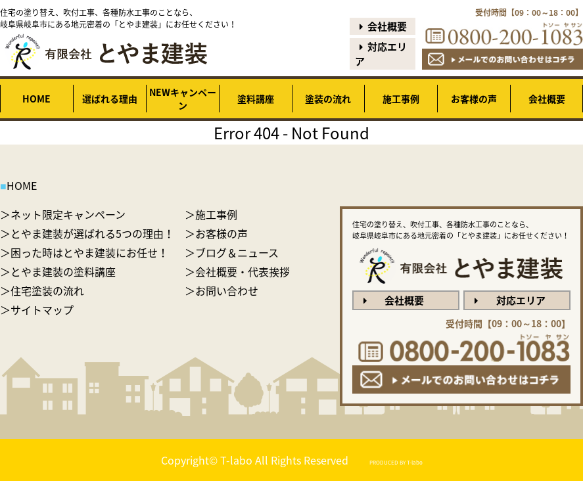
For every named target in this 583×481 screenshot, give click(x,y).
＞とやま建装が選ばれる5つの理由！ (87, 233)
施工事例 (401, 98)
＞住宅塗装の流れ (42, 290)
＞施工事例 (211, 214)
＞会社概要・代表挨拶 (237, 271)
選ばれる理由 (109, 98)
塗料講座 (255, 98)
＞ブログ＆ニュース (232, 252)
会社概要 (381, 26)
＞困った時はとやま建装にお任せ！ (84, 252)
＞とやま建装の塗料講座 (58, 271)
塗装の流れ (328, 98)
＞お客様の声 (216, 233)
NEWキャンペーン (182, 98)
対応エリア (381, 53)
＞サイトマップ (37, 309)
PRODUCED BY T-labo (396, 463)
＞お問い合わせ (221, 290)
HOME (36, 98)
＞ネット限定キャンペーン (63, 214)
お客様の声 (474, 98)
